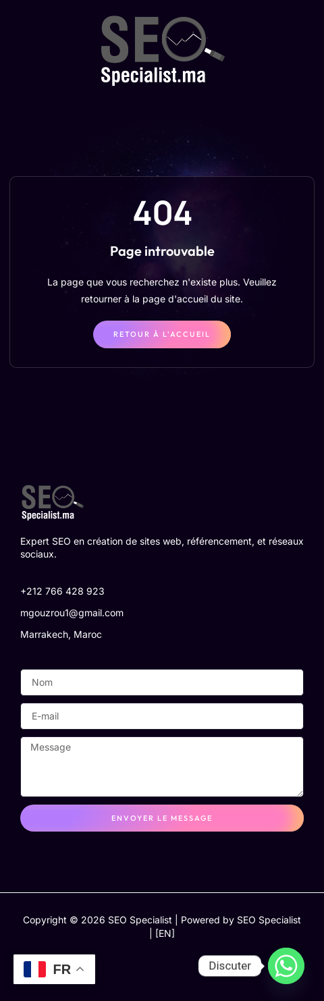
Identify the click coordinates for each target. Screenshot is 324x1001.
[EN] (165, 933)
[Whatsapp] (286, 966)
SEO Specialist (269, 919)
